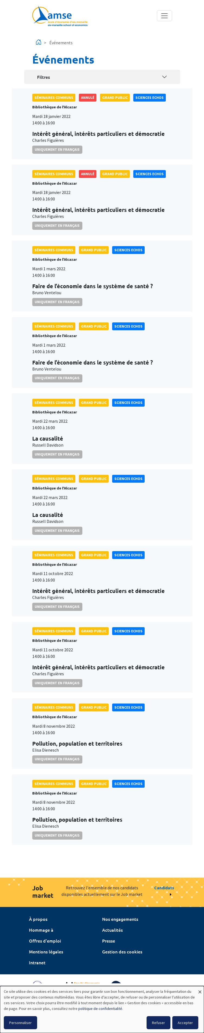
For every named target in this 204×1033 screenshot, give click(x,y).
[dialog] (102, 1009)
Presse (108, 941)
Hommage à (41, 930)
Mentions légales (46, 951)
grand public (115, 97)
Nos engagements (120, 919)
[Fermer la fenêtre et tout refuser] (200, 989)
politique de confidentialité (100, 1008)
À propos (38, 919)
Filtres (43, 77)
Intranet (37, 962)
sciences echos (149, 97)
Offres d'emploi (45, 941)
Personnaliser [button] (20, 1022)
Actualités (112, 930)
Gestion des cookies (122, 951)
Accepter (185, 1022)
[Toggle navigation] (164, 15)
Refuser (158, 1022)
